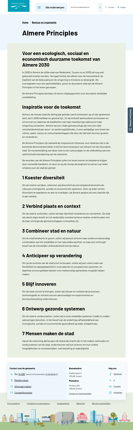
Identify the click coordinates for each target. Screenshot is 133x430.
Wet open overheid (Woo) (101, 403)
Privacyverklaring (13, 403)
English (121, 7)
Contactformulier (23, 392)
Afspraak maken (22, 386)
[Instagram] (115, 393)
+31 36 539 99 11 (51, 374)
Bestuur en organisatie (44, 22)
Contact (109, 7)
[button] (130, 108)
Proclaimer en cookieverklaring (38, 403)
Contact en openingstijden (80, 393)
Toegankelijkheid (63, 403)
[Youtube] (114, 386)
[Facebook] (115, 374)
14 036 (21, 374)
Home (25, 22)
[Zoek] (84, 7)
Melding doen (21, 380)
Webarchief (80, 403)
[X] (111, 380)
